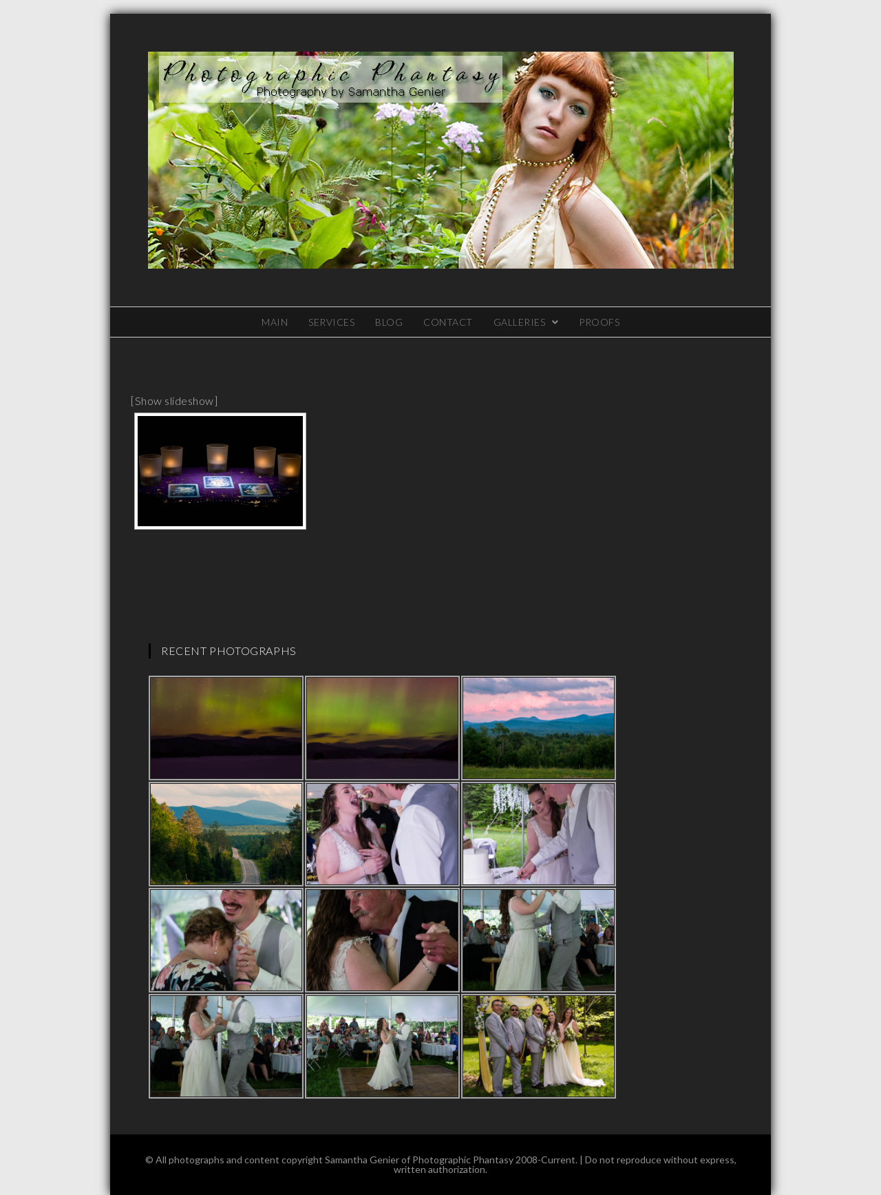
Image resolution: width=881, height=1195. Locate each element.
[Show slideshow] (174, 400)
